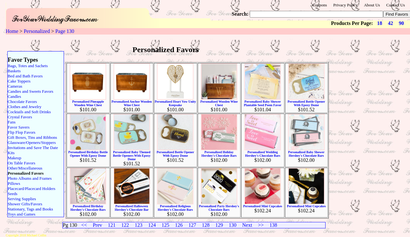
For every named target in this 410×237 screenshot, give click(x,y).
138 (273, 225)
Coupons (319, 5)
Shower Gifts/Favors (25, 203)
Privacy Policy (345, 5)
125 (165, 225)
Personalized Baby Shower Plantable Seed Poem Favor (262, 103)
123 (138, 225)
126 (179, 225)
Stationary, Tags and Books (30, 209)
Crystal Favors (20, 117)
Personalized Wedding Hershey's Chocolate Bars (262, 153)
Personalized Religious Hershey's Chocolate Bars (175, 207)
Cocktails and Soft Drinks (29, 111)
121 (111, 225)
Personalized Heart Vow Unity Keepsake (175, 103)
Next (247, 225)
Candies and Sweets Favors (30, 91)
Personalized (37, 31)
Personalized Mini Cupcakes (262, 206)
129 (219, 225)
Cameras (15, 86)
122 (125, 225)
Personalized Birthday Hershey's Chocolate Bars (88, 207)
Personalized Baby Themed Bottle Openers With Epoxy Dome (132, 155)
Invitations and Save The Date (33, 147)
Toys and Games (21, 214)
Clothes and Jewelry (24, 106)
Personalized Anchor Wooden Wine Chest (132, 103)
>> (261, 225)
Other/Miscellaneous (25, 168)
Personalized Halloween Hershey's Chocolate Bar (132, 207)
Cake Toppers (19, 81)
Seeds (12, 193)
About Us (372, 5)
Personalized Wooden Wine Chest (219, 103)
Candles (14, 96)
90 (401, 23)
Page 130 (64, 31)
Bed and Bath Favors (25, 76)
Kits (11, 152)
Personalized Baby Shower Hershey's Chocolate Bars (306, 153)
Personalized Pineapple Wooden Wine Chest (88, 103)
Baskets (14, 70)
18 (379, 23)
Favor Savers (18, 127)
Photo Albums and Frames (30, 178)
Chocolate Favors (22, 101)
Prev (97, 225)
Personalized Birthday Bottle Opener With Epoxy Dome (88, 153)
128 (205, 225)
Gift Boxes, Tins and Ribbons (32, 137)
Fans (12, 122)
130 (232, 225)
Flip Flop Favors (21, 132)
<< (84, 225)
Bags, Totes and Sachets (28, 65)
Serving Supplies (22, 198)
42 (390, 23)
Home (12, 31)
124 (152, 225)
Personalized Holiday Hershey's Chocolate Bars (219, 153)
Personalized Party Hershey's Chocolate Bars (219, 207)
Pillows (14, 183)
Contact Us (395, 5)
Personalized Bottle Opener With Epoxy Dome (306, 103)
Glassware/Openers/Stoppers (32, 142)
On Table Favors (21, 163)
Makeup (14, 157)
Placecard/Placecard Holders (31, 188)
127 (192, 225)
